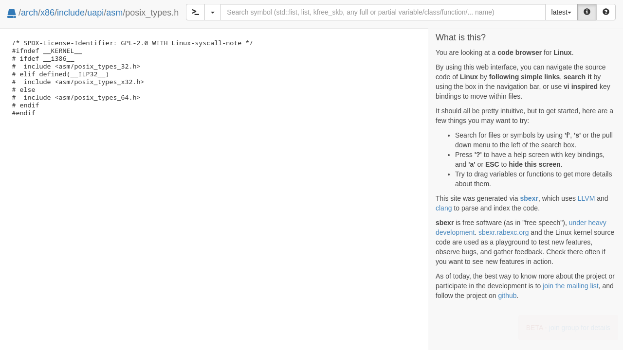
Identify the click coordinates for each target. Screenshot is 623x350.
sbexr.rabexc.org (503, 232)
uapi (95, 13)
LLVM (586, 198)
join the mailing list (570, 286)
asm (114, 13)
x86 (47, 13)
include (71, 13)
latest (561, 12)
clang (444, 208)
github (507, 295)
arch (29, 13)
